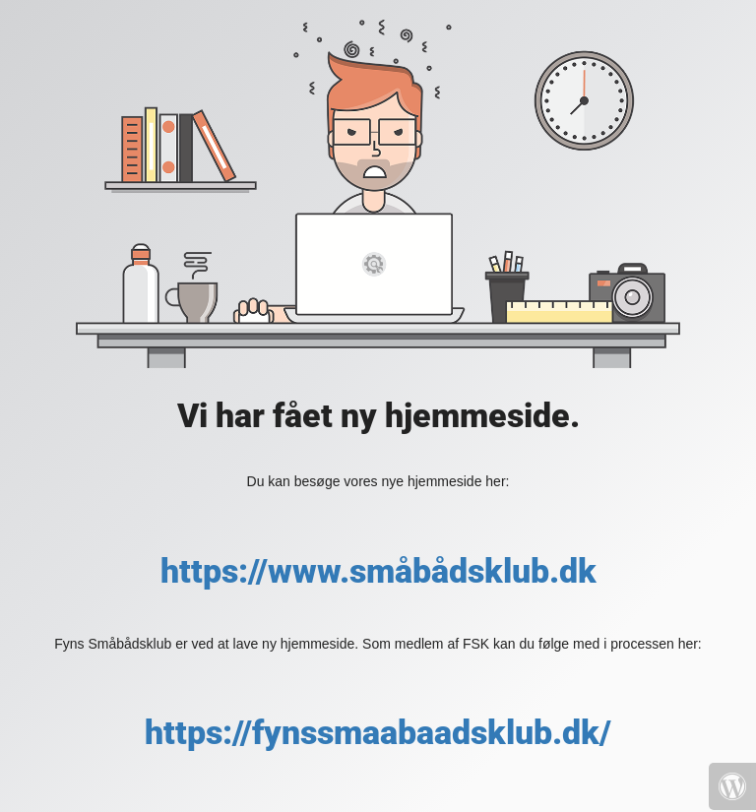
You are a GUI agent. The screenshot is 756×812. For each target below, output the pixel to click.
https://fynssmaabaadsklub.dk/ (378, 732)
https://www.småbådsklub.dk (378, 571)
